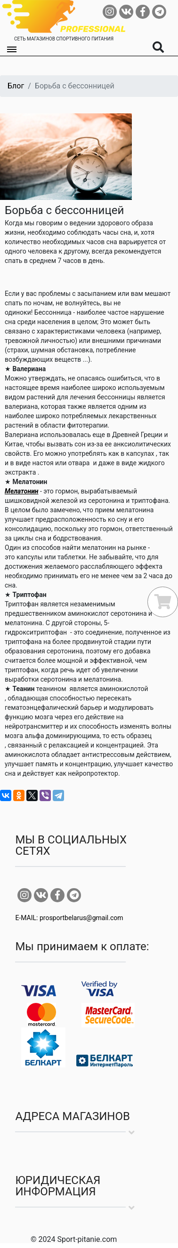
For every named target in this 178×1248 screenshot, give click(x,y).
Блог (16, 85)
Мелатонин (22, 491)
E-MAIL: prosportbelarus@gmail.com (69, 918)
